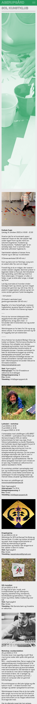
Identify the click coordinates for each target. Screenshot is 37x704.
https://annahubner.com (11, 365)
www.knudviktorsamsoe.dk (12, 483)
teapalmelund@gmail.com (20, 554)
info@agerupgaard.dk (19, 495)
